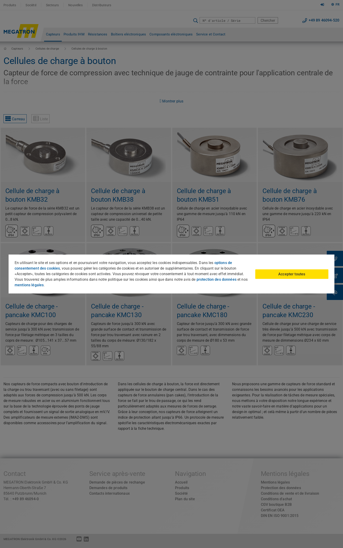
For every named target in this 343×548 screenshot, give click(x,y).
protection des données (216, 279)
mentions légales (29, 285)
